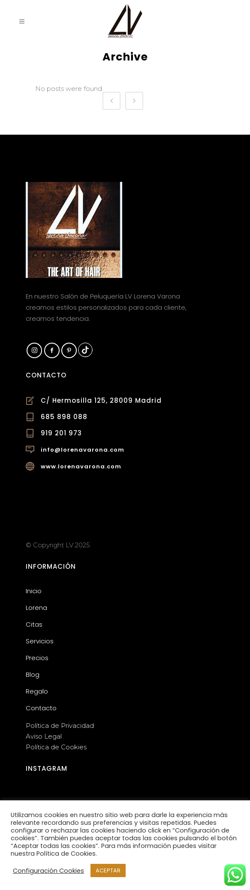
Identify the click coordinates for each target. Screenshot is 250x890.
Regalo (37, 691)
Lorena (36, 607)
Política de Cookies (56, 747)
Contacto (41, 707)
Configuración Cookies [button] (48, 871)
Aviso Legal (44, 736)
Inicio (34, 590)
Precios (37, 657)
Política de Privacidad (60, 725)
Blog (32, 674)
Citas (34, 624)
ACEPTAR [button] (108, 870)
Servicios (40, 641)
